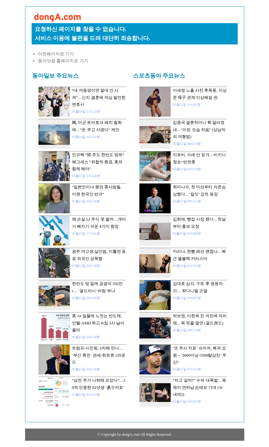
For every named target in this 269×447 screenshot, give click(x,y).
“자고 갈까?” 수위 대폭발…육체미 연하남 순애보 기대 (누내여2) (199, 387)
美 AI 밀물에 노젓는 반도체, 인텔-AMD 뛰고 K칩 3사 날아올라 (98, 322)
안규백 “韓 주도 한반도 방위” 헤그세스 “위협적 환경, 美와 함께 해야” (98, 161)
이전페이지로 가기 (56, 54)
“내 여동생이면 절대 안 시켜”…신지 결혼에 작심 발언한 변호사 (99, 97)
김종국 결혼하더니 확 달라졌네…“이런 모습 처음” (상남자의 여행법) (199, 129)
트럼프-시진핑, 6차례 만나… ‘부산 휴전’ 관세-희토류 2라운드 (99, 355)
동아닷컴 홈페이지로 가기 (63, 60)
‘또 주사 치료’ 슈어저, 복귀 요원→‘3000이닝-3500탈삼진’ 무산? (199, 355)
